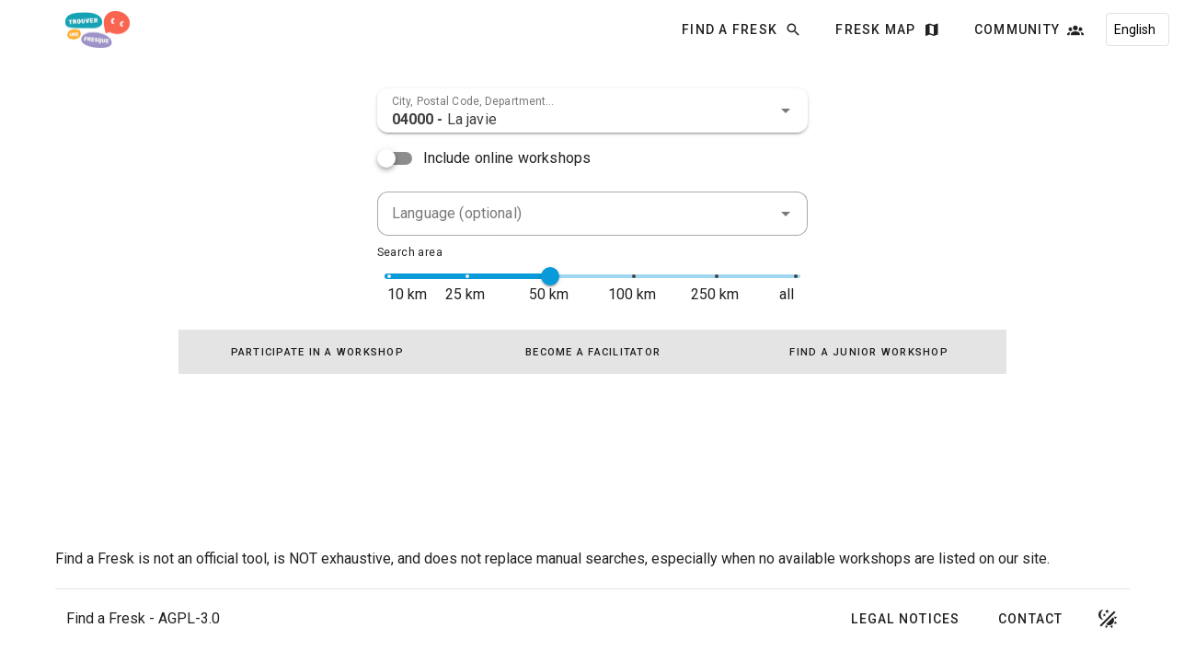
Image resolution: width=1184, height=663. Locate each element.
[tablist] (592, 352)
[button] (786, 110)
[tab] (316, 352)
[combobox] (592, 110)
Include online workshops (507, 158)
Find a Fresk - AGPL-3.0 (143, 618)
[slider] (550, 276)
